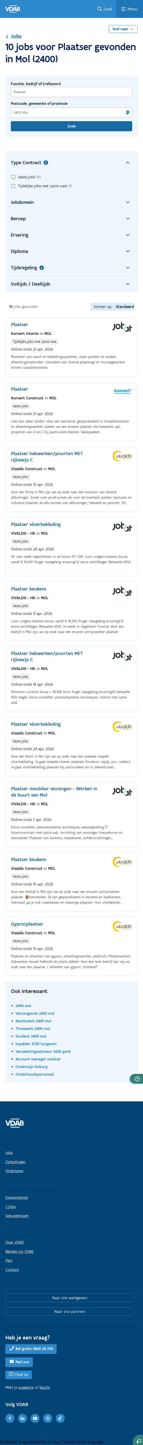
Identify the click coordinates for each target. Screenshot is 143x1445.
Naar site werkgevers (69, 1297)
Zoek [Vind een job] (71, 126)
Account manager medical (38, 1059)
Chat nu (21, 1374)
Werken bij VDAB (19, 1251)
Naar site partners (69, 1311)
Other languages (90, 1441)
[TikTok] (60, 1418)
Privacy (55, 1441)
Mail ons (22, 1361)
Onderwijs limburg (31, 1066)
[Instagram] (47, 1418)
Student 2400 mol (31, 1036)
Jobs (13, 36)
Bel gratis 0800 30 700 (34, 1348)
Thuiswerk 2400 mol (33, 1028)
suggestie (26, 1387)
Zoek (107, 9)
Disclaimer (9, 1441)
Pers (8, 1260)
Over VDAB (14, 1242)
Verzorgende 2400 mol (35, 1013)
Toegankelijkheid (33, 1441)
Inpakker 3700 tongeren (36, 1043)
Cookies (69, 1441)
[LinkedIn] (22, 1418)
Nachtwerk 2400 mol (33, 1021)
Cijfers (10, 1206)
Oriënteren (14, 1170)
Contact (12, 1269)
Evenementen (16, 1197)
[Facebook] (9, 1418)
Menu (132, 9)
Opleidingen (15, 1161)
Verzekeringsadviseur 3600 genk (43, 1051)
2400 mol (23, 1005)
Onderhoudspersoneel (35, 1074)
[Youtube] (35, 1418)
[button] (136, 1079)
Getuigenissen (17, 1215)
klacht (45, 1387)
